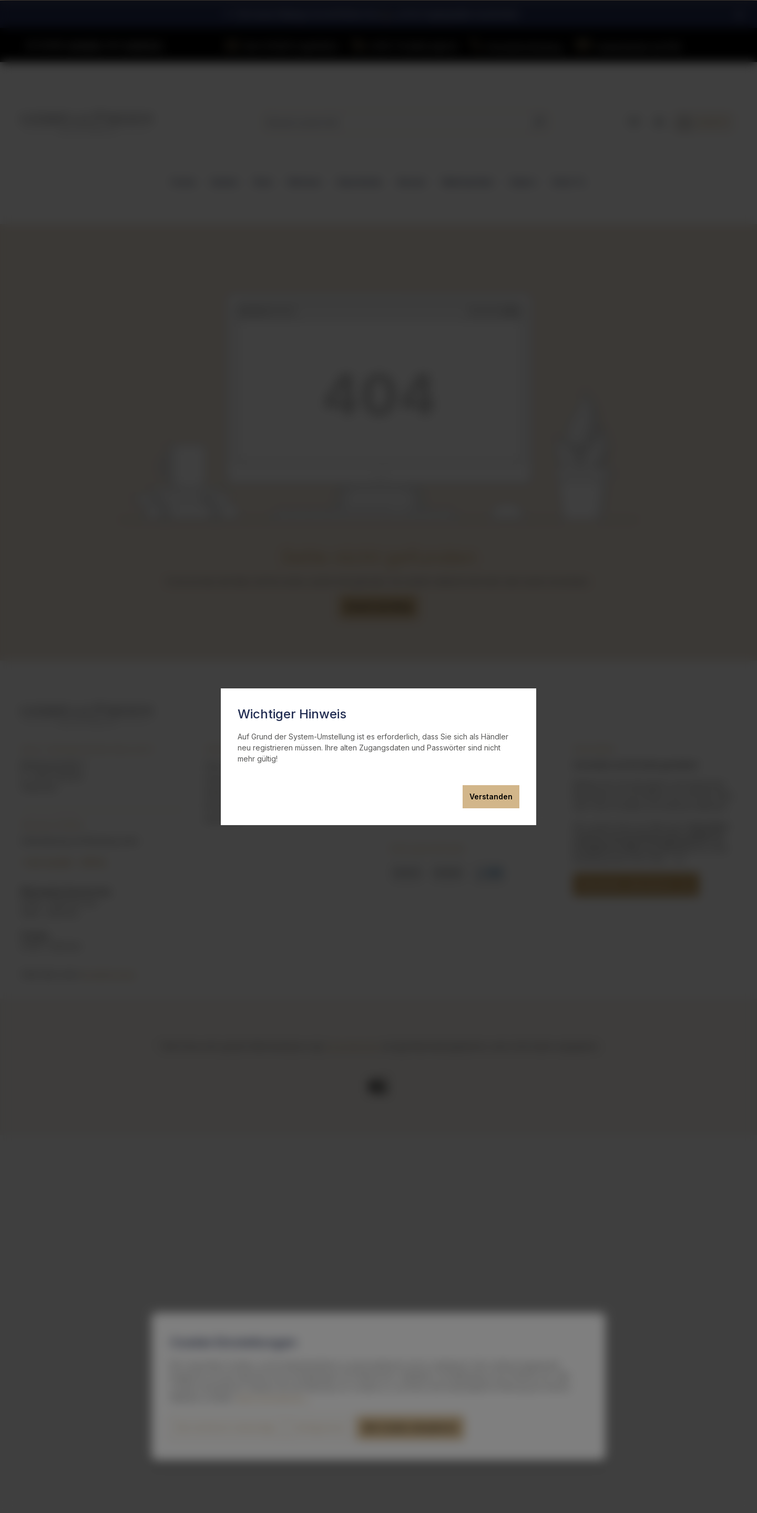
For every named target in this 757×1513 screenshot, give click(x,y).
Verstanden (491, 796)
